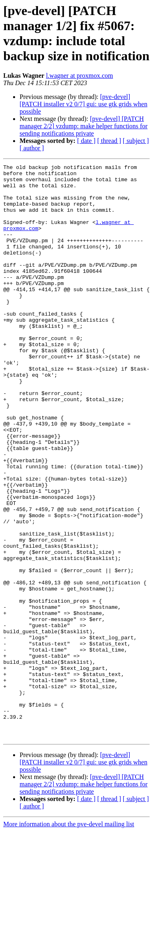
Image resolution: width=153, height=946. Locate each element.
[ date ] (86, 140)
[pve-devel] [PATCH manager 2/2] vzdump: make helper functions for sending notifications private (84, 126)
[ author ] (32, 148)
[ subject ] (136, 140)
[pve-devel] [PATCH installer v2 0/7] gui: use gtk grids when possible (83, 104)
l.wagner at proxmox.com (79, 75)
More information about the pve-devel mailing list (68, 938)
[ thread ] (109, 140)
